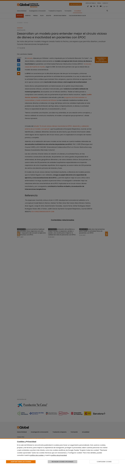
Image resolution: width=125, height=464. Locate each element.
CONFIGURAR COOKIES (104, 462)
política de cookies (37, 455)
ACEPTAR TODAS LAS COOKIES (21, 462)
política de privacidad (59, 455)
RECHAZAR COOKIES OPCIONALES (62, 462)
